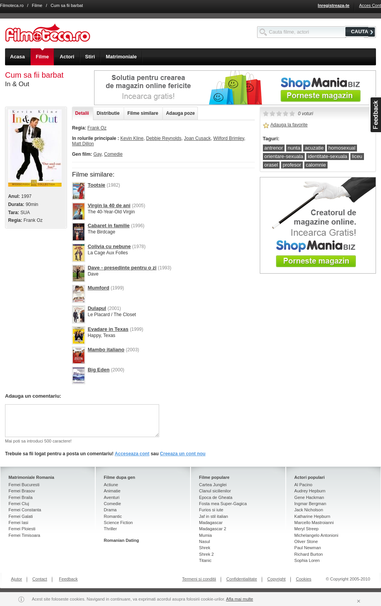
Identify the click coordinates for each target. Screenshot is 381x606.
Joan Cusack (197, 138)
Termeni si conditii (199, 579)
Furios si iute (211, 509)
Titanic (205, 560)
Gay (97, 154)
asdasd (375, 115)
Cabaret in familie (108, 225)
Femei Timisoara (24, 535)
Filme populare (214, 477)
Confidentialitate (242, 579)
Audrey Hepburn (309, 491)
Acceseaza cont (132, 453)
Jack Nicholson (308, 509)
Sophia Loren (307, 560)
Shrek (204, 547)
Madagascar (211, 522)
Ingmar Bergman (310, 503)
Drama (110, 509)
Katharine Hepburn (312, 516)
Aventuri (111, 497)
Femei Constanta (25, 509)
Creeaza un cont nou (183, 453)
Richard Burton (308, 554)
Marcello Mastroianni (314, 522)
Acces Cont (370, 5)
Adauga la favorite (288, 125)
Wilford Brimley (228, 138)
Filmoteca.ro (12, 5)
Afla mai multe (239, 599)
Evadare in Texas (108, 329)
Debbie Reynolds (163, 138)
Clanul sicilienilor (215, 491)
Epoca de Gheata (215, 497)
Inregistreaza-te (334, 5)
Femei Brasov (22, 491)
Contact (40, 579)
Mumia (205, 535)
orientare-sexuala (283, 156)
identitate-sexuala (327, 156)
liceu (357, 156)
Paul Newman (307, 547)
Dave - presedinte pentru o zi (122, 268)
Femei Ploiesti (22, 528)
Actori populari (309, 477)
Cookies (303, 579)
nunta (294, 148)
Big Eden (98, 370)
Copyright (276, 579)
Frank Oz (97, 128)
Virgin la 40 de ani (109, 205)
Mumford (98, 288)
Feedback (68, 579)
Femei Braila (21, 497)
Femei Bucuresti (24, 484)
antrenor (273, 148)
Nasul (204, 541)
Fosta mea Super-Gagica (223, 503)
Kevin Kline (132, 138)
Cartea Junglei (213, 484)
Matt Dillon (83, 143)
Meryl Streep (306, 528)
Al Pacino (303, 484)
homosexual (341, 148)
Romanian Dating (121, 540)
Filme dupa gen (119, 477)
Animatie (112, 491)
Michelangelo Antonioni (316, 535)
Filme (37, 5)
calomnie (316, 165)
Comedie (113, 154)
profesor (292, 165)
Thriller (110, 528)
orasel (271, 165)
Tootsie (96, 185)
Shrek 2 (206, 554)
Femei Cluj (19, 503)
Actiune (111, 484)
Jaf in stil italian (213, 516)
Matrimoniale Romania (31, 477)
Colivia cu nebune (109, 246)
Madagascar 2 (212, 528)
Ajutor (16, 579)
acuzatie (314, 148)
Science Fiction (118, 522)
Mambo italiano (106, 349)
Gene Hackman (309, 497)
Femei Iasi (18, 522)
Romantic (113, 516)
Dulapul (97, 308)
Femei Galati (21, 516)
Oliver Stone (306, 541)
